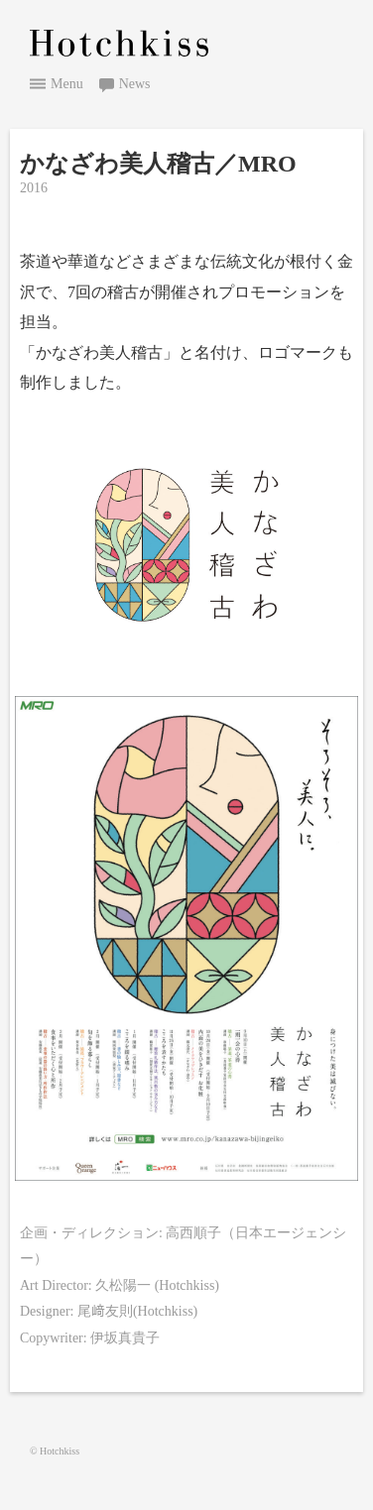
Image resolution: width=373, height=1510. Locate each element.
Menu (67, 83)
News (135, 83)
